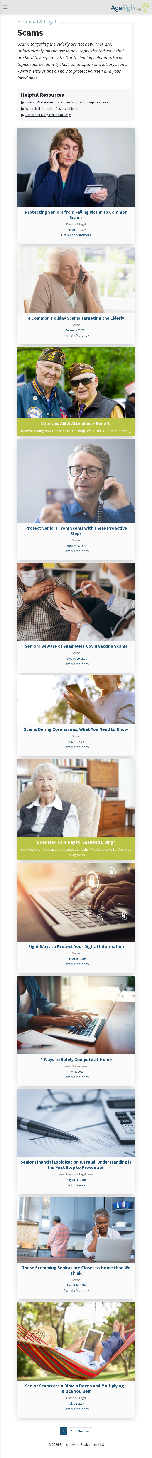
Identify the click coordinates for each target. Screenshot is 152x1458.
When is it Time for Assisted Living (51, 108)
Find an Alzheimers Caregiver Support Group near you (66, 102)
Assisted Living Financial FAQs (48, 114)
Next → (83, 1431)
